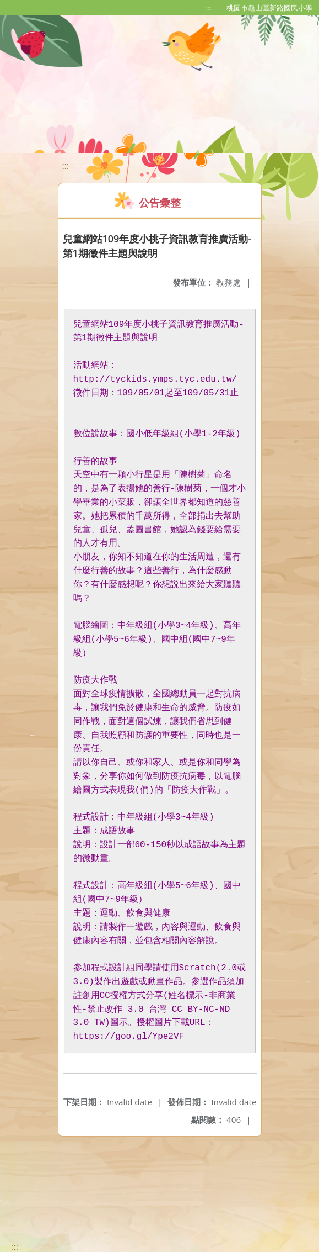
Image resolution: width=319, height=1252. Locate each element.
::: (209, 8)
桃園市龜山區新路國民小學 (269, 8)
